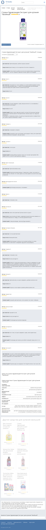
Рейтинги (25, 522)
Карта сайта (32, 522)
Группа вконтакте (17, 522)
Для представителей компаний (7, 523)
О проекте (3, 522)
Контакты (9, 522)
